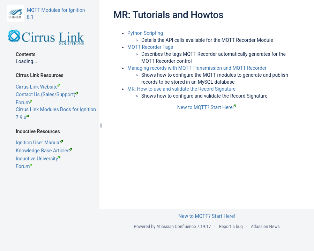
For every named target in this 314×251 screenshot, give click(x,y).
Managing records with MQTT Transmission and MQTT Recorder (197, 68)
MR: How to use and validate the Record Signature (181, 89)
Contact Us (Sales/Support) (47, 108)
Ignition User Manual (39, 156)
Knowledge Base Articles (44, 164)
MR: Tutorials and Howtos (168, 15)
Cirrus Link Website (38, 101)
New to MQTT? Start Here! (206, 107)
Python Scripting (145, 33)
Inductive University (38, 172)
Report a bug (231, 226)
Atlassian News (265, 226)
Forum (24, 116)
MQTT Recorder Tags (150, 47)
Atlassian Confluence (176, 226)
